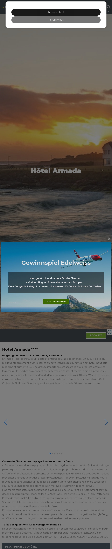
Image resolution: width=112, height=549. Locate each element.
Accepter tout (56, 12)
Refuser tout (56, 19)
